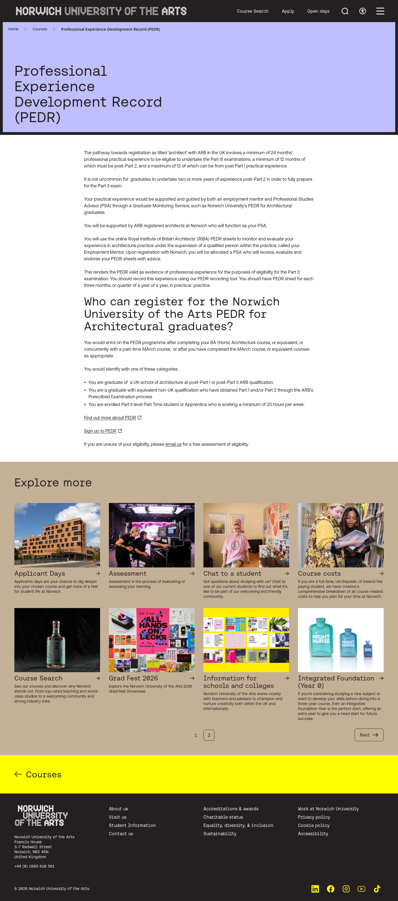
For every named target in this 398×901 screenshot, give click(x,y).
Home (13, 29)
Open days (318, 11)
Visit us (117, 816)
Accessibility (313, 833)
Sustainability (219, 833)
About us (118, 808)
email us (173, 444)
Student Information (132, 825)
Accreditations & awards (230, 808)
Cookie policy (313, 825)
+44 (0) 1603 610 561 (34, 866)
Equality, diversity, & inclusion (238, 825)
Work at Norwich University (328, 808)
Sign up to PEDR (100, 430)
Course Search (253, 11)
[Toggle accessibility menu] (362, 11)
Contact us (121, 833)
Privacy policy (314, 816)
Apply (288, 11)
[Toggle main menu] (380, 11)
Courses (40, 29)
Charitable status (223, 816)
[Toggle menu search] (345, 11)
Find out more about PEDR (110, 417)
